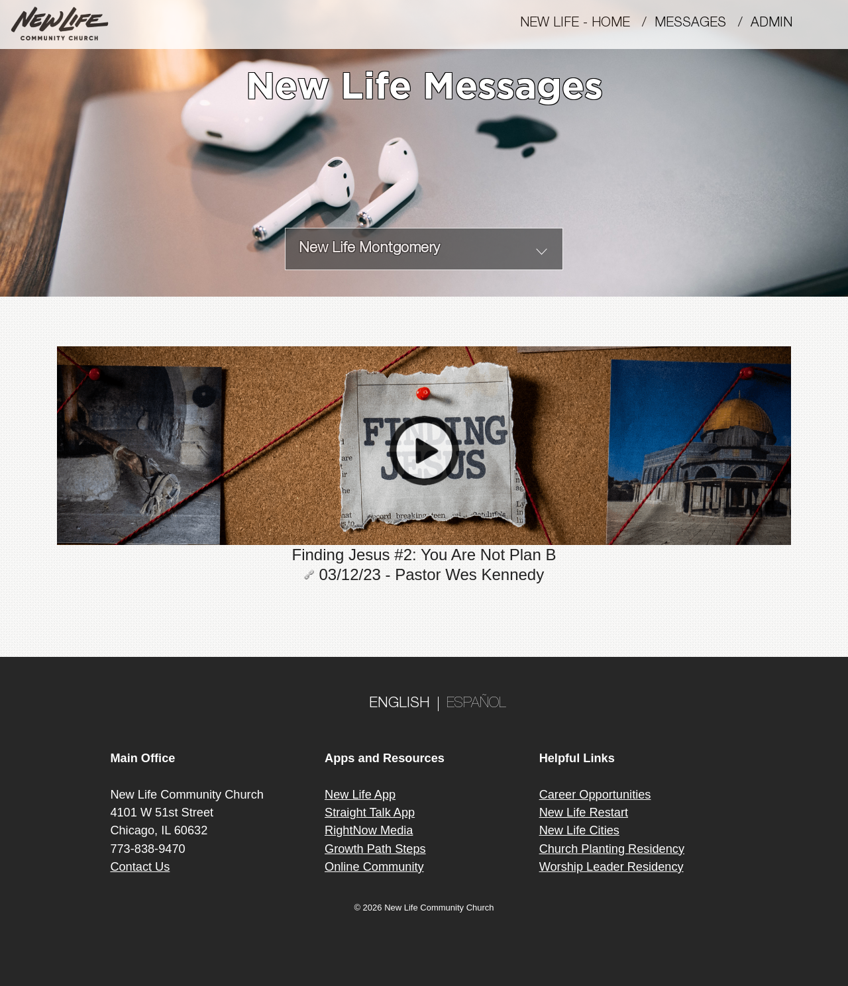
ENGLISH (399, 704)
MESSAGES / (703, 23)
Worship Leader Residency (611, 866)
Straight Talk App (370, 812)
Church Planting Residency (611, 849)
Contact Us (140, 866)
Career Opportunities (595, 794)
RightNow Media (369, 830)
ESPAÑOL (476, 704)
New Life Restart (583, 812)
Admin (777, 23)
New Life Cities (579, 830)
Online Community (374, 866)
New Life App (360, 794)
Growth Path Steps (375, 849)
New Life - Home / (587, 23)
